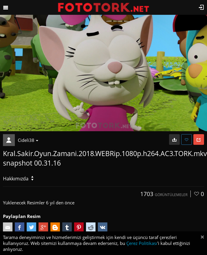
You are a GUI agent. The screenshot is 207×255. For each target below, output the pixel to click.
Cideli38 (28, 140)
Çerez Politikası (141, 243)
